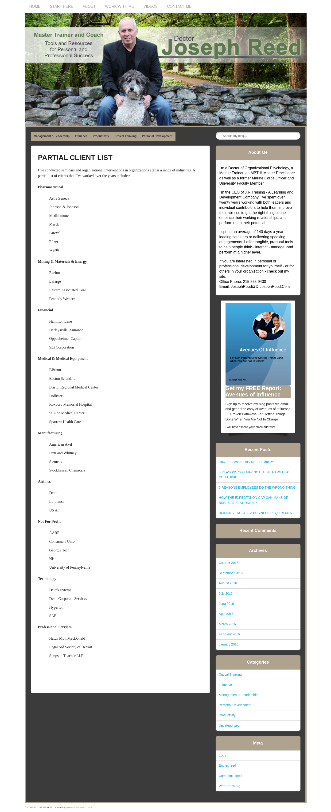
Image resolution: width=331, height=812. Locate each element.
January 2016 (228, 644)
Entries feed (227, 765)
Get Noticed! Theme (81, 807)
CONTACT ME (179, 6)
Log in (223, 755)
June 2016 (226, 604)
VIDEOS (151, 6)
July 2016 (226, 593)
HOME (35, 6)
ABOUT (89, 6)
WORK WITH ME (119, 6)
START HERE (62, 6)
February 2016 (229, 634)
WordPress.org (229, 786)
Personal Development (157, 136)
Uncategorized (229, 725)
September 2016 (231, 573)
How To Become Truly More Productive (246, 462)
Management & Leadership (52, 136)
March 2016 (227, 624)
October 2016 (228, 563)
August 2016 (228, 583)
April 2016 (226, 614)
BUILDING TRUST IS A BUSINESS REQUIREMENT (256, 513)
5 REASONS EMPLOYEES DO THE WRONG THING (257, 487)
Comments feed (230, 776)
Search (220, 136)
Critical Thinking (125, 136)
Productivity (101, 136)
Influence (81, 136)
